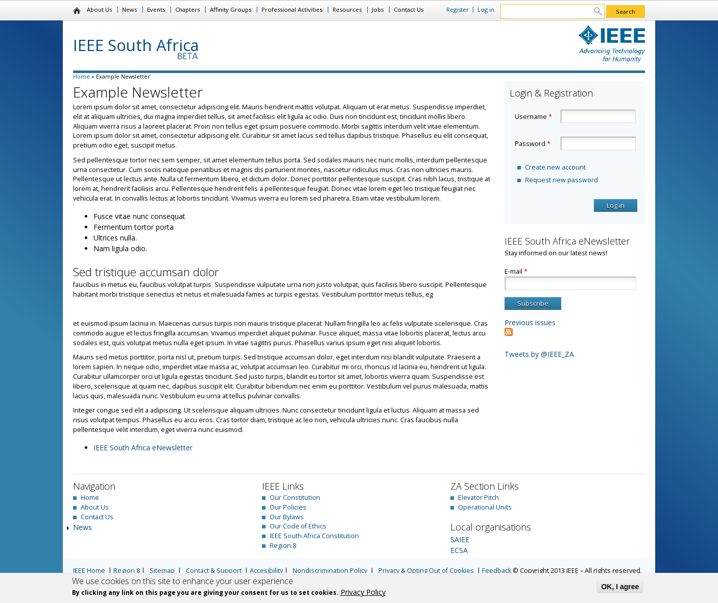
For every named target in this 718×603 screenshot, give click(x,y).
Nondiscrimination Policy (330, 570)
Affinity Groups (230, 9)
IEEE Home (89, 570)
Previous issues (530, 322)
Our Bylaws (287, 517)
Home (77, 11)
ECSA (459, 550)
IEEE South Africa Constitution (314, 536)
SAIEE (459, 539)
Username (533, 116)
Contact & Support (214, 570)
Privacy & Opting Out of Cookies (426, 570)
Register (457, 9)
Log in (485, 9)
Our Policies (288, 507)
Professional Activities (291, 9)
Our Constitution (295, 497)
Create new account (555, 167)
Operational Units (485, 507)
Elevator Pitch (478, 497)
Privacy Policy (363, 592)
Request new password (561, 180)
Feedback (496, 570)
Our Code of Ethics (298, 526)
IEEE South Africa (136, 45)
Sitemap (162, 570)
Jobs (378, 9)
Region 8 (283, 545)
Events (156, 9)
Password (533, 143)
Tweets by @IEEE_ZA (539, 354)
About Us (99, 9)
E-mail (516, 271)
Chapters (187, 9)
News (129, 9)
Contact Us (408, 9)
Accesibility (266, 570)
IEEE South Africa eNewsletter (143, 447)
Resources (347, 9)
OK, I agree (620, 587)
